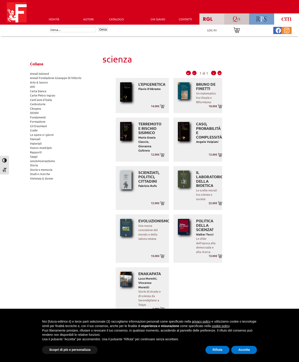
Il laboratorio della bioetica (209, 179)
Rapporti (36, 152)
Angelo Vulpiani (207, 142)
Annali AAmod (39, 73)
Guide (34, 130)
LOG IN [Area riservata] (211, 30)
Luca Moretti (147, 278)
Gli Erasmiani (38, 126)
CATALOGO (116, 19)
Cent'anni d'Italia (41, 100)
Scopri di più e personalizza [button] (69, 349)
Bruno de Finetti (206, 86)
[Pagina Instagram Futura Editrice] (286, 30)
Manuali (35, 139)
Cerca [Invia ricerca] (103, 29)
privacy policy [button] (201, 321)
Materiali (36, 143)
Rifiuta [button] (217, 349)
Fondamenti (38, 117)
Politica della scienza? (205, 225)
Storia (34, 165)
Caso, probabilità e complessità (209, 130)
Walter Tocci (205, 234)
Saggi (33, 156)
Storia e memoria (41, 169)
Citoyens (35, 108)
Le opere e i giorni (41, 135)
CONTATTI (185, 19)
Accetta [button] (244, 349)
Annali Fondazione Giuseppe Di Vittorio (55, 78)
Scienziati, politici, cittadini (148, 177)
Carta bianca (38, 91)
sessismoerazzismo (42, 161)
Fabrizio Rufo (147, 186)
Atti (32, 86)
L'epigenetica (151, 84)
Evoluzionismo (154, 220)
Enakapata (149, 273)
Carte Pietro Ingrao (42, 95)
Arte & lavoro (39, 82)
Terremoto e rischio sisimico (149, 128)
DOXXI (34, 113)
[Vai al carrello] (236, 30)
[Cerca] (73, 29)
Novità (54, 19)
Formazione (37, 121)
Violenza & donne (41, 178)
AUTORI (88, 19)
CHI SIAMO (158, 19)
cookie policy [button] (220, 326)
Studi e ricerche (40, 174)
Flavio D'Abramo (149, 89)
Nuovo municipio (41, 148)
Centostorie (37, 104)
